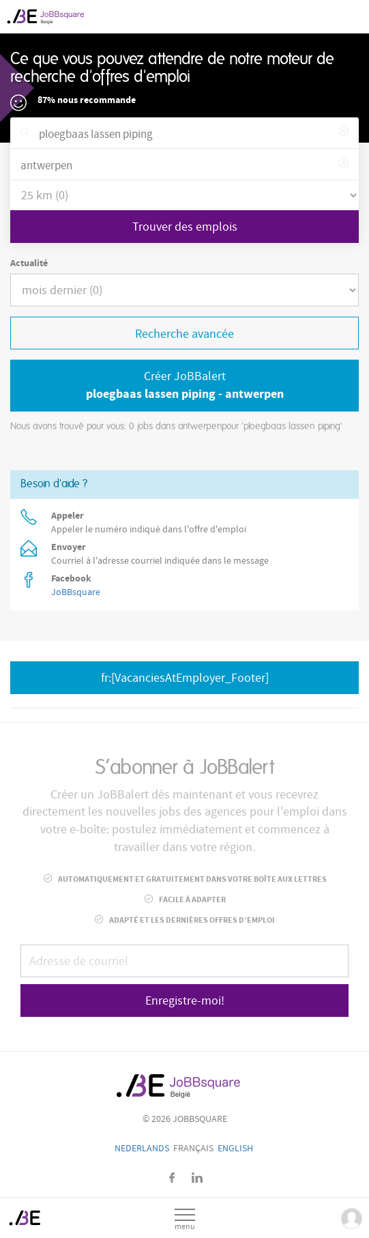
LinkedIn (197, 1177)
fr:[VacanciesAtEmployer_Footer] (185, 678)
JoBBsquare (75, 592)
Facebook (172, 1177)
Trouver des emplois (184, 227)
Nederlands (142, 1148)
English (235, 1148)
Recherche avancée (184, 334)
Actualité (29, 263)
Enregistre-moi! (184, 1001)
